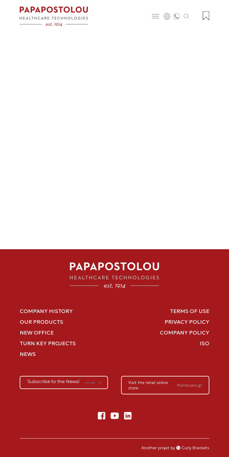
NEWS (28, 354)
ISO (204, 343)
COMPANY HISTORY (46, 311)
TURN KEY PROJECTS (48, 343)
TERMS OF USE (189, 311)
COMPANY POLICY (184, 332)
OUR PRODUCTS (41, 321)
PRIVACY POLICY (187, 321)
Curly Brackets (192, 447)
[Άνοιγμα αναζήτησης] (186, 16)
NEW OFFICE (37, 332)
